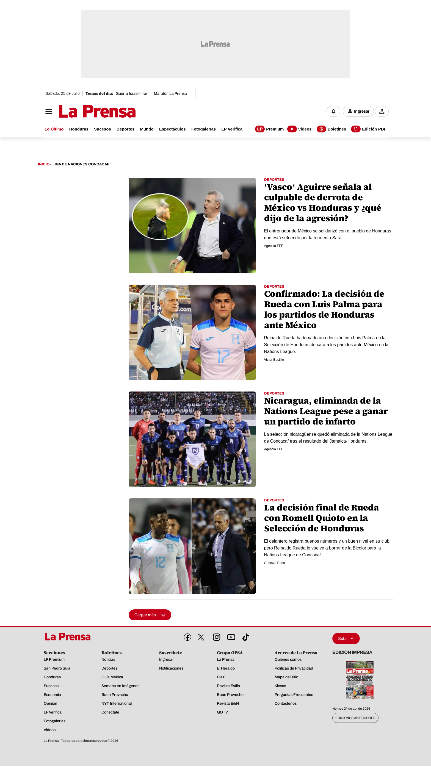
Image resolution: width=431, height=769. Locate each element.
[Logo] (83, 112)
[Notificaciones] (333, 111)
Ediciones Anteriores (355, 718)
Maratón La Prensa (170, 93)
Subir (346, 638)
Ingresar (361, 111)
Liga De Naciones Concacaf (81, 164)
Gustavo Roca (274, 563)
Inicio (43, 164)
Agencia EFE (273, 246)
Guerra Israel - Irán (132, 93)
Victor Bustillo (274, 360)
